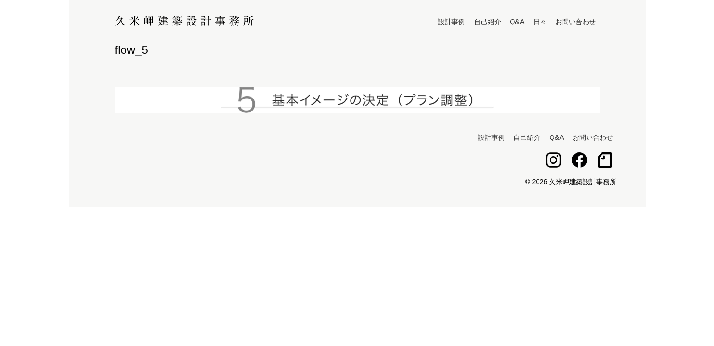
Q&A (517, 21)
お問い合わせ (575, 21)
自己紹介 (487, 21)
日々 (540, 21)
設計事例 (451, 21)
